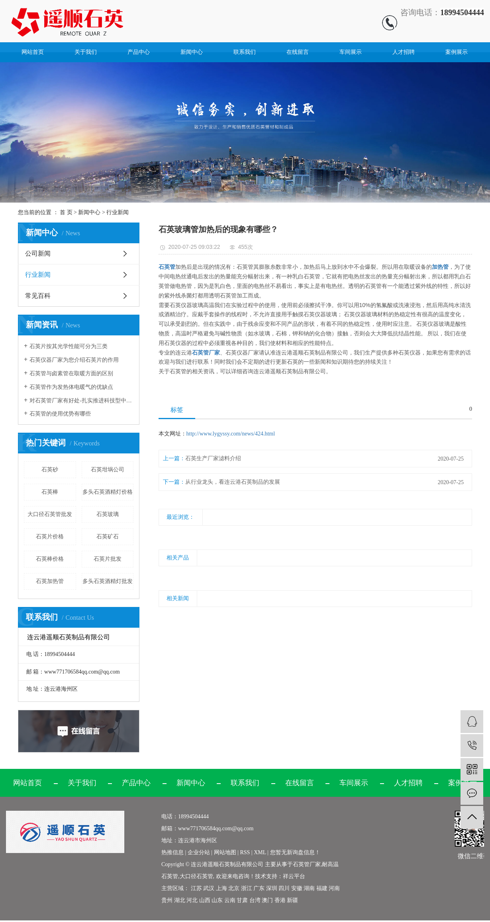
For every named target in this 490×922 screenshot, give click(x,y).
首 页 (66, 212)
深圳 (271, 888)
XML (260, 852)
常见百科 (38, 295)
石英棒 (49, 492)
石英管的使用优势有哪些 (60, 414)
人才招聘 (403, 52)
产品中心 (138, 52)
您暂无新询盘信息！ (295, 852)
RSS (245, 852)
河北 (192, 900)
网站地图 (226, 852)
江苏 (196, 888)
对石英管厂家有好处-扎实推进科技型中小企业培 (81, 401)
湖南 (309, 888)
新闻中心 (191, 52)
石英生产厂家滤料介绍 (213, 458)
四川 (284, 888)
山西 (204, 900)
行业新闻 (117, 212)
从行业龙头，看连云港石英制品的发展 (232, 482)
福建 (321, 888)
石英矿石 (107, 537)
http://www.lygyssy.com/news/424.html (230, 434)
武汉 (208, 888)
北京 (233, 888)
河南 (334, 888)
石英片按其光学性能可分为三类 (68, 346)
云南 (229, 900)
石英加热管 (50, 581)
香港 (280, 900)
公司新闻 (38, 253)
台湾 (255, 900)
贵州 (166, 900)
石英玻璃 (107, 514)
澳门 (267, 900)
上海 (221, 888)
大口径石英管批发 (49, 514)
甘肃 (242, 900)
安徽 (296, 888)
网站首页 (33, 52)
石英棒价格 (50, 559)
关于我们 (85, 52)
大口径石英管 (196, 876)
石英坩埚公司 (107, 470)
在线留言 (297, 52)
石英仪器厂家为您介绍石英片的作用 (74, 360)
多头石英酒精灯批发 (107, 581)
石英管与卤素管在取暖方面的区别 (71, 373)
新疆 (292, 900)
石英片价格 (50, 537)
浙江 (246, 888)
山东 (217, 900)
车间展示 (350, 52)
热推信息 (172, 852)
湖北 (179, 900)
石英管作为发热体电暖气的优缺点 (71, 387)
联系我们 (244, 52)
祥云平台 (294, 876)
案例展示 (456, 52)
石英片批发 (108, 559)
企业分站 (199, 852)
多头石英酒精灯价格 (107, 492)
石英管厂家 (307, 864)
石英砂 (49, 470)
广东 (259, 888)
